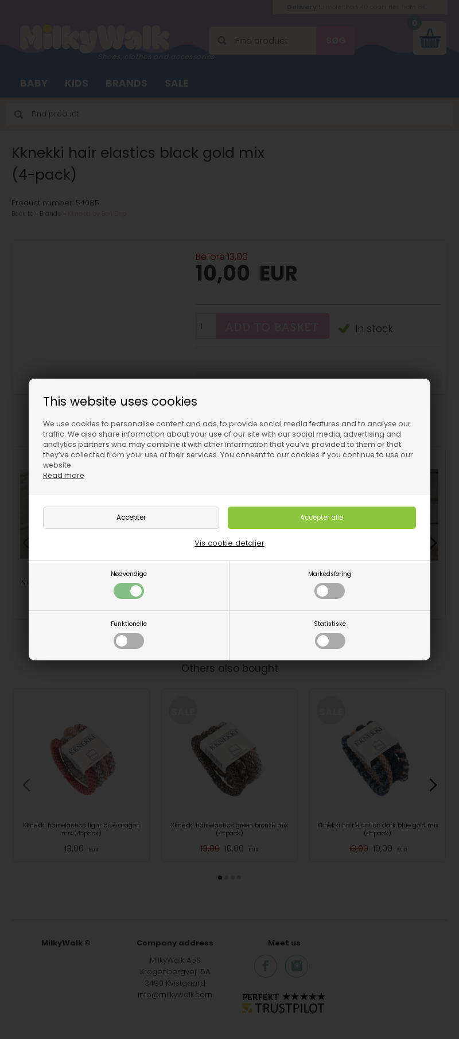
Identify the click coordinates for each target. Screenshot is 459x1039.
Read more (63, 475)
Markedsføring (329, 584)
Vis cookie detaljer (229, 543)
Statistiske (330, 634)
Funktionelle (129, 634)
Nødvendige (129, 584)
